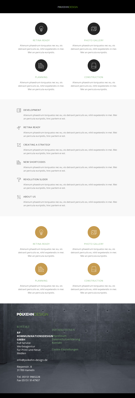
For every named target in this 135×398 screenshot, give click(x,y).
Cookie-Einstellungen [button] (65, 349)
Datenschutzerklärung (66, 339)
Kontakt (57, 342)
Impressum (59, 336)
